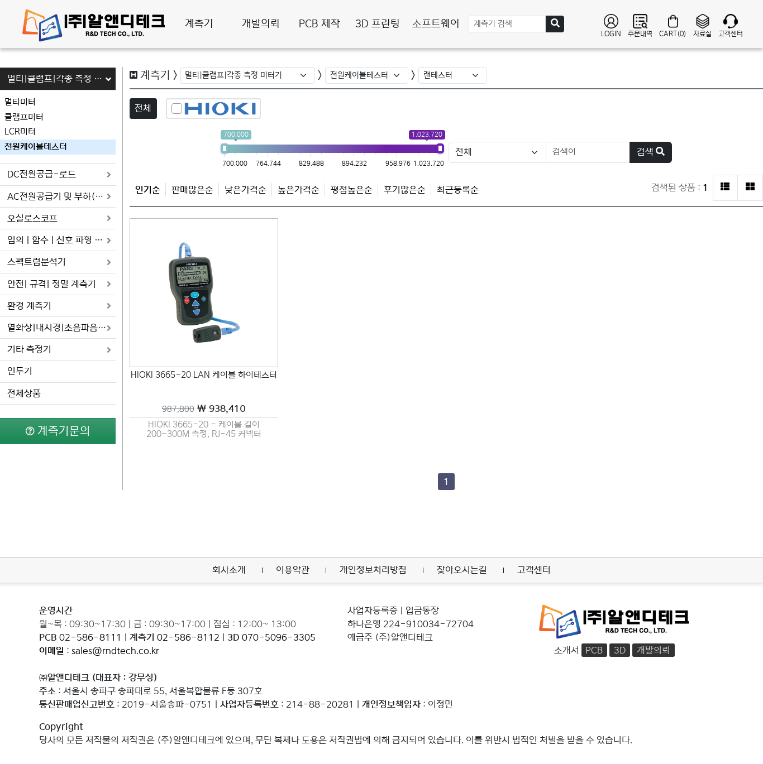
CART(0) (672, 25)
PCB (594, 650)
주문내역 (640, 25)
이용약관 (292, 570)
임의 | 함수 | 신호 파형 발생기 (61, 240)
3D (620, 650)
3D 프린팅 (377, 24)
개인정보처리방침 (373, 570)
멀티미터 (20, 102)
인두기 (19, 371)
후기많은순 (405, 190)
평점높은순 (352, 190)
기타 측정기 (59, 349)
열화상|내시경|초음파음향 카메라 (61, 328)
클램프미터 (24, 117)
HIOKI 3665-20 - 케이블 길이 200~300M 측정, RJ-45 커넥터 (203, 429)
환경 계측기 (59, 306)
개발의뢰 (261, 24)
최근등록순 (458, 190)
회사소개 (229, 570)
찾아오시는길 (462, 570)
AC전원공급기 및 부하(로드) (61, 196)
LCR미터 (20, 131)
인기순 (147, 190)
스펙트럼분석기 (59, 262)
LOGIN (611, 25)
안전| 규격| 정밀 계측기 (59, 284)
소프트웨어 (436, 24)
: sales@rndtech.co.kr (99, 651)
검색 (651, 152)
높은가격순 (298, 190)
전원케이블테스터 (35, 146)
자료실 (702, 25)
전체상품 (24, 393)
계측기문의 (58, 431)
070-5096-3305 (279, 637)
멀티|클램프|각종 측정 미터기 (61, 79)
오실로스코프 (59, 218)
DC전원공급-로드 (59, 174)
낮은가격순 (245, 190)
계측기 (199, 24)
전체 (143, 108)
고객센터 (730, 25)
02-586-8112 (188, 637)
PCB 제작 (319, 24)
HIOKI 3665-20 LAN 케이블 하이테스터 (204, 375)
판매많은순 (192, 190)
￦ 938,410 (204, 409)
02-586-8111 (90, 637)
